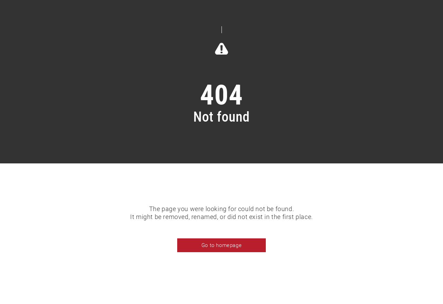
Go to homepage (221, 245)
